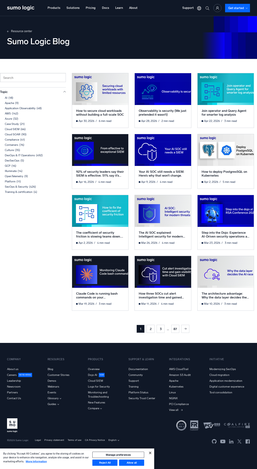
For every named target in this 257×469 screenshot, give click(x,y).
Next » (185, 329)
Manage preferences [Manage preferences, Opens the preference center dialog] (118, 454)
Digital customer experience (226, 386)
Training (133, 386)
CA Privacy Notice (95, 440)
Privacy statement (54, 440)
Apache (173, 381)
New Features (96, 402)
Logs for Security (99, 386)
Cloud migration (219, 375)
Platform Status (138, 392)
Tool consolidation (220, 392)
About (133, 8)
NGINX (173, 398)
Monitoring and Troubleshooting (98, 394)
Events (52, 392)
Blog (50, 369)
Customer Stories (59, 375)
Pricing (91, 8)
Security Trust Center (141, 398)
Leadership (14, 381)
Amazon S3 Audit (180, 375)
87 (175, 329)
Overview (94, 369)
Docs (105, 8)
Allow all (132, 462)
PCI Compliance (179, 404)
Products (54, 8)
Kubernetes (176, 386)
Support (188, 8)
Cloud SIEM (95, 381)
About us (12, 369)
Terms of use (75, 440)
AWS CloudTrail (178, 369)
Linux (172, 392)
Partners (12, 392)
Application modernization (225, 381)
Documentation (138, 369)
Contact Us (14, 398)
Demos (52, 381)
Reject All (105, 462)
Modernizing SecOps (222, 369)
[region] (77, 458)
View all (173, 410)
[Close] (150, 452)
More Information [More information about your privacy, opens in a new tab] (36, 461)
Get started (236, 8)
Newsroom (13, 386)
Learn (119, 8)
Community (135, 375)
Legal (38, 440)
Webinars (53, 386)
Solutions (73, 8)
